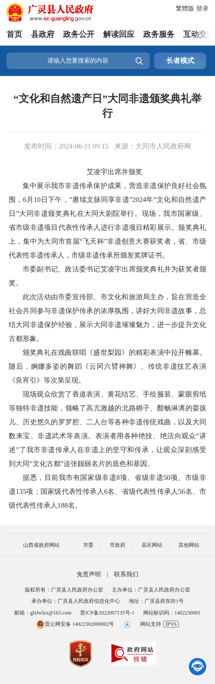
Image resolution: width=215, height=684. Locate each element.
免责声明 (89, 574)
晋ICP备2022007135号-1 (107, 613)
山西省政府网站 (41, 545)
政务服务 (159, 34)
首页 (14, 34)
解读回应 (118, 34)
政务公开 (78, 34)
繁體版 (185, 8)
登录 (202, 8)
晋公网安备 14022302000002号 (75, 624)
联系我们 (126, 574)
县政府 (42, 34)
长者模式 (180, 60)
